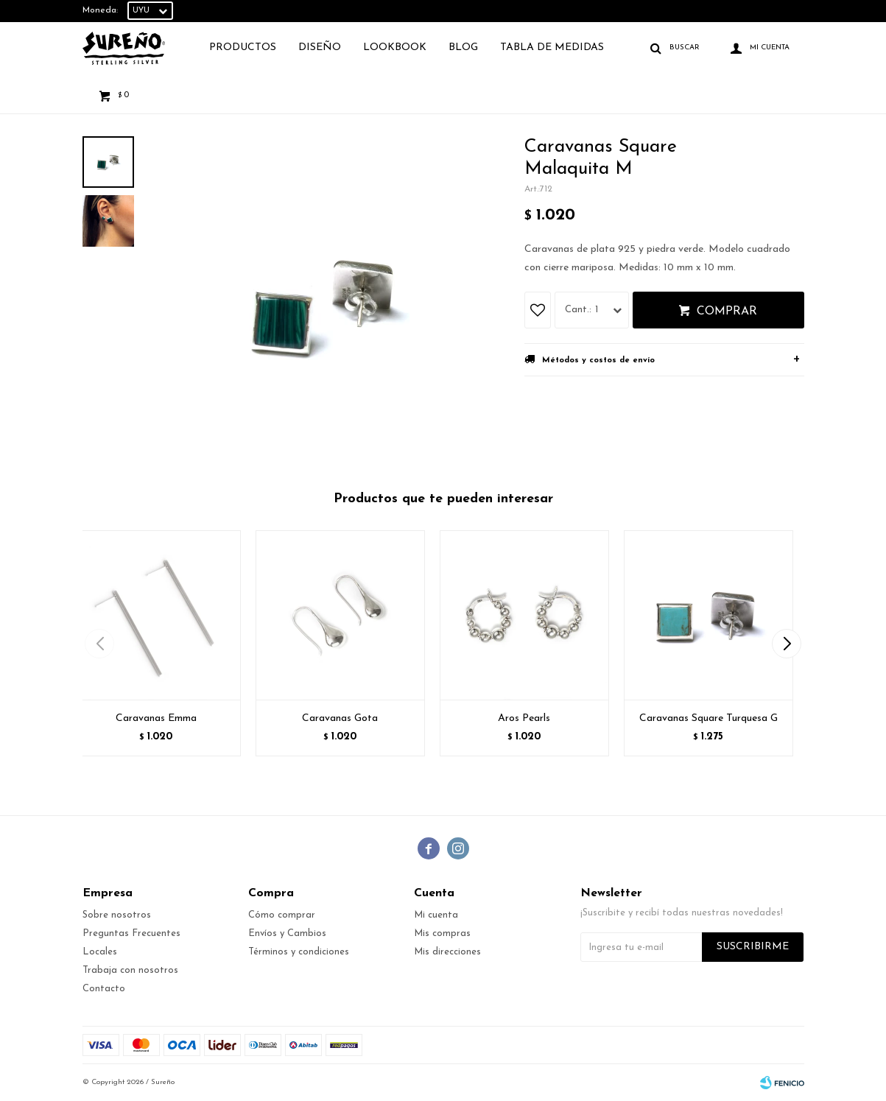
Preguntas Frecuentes (131, 933)
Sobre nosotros (116, 915)
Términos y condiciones (298, 952)
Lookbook (394, 47)
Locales (99, 952)
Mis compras (442, 933)
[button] (787, 643)
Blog (463, 47)
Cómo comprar (281, 915)
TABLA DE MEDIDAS (552, 47)
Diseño (319, 47)
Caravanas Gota (340, 718)
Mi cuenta (436, 915)
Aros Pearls (524, 718)
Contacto (103, 988)
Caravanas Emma (156, 718)
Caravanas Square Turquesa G (708, 718)
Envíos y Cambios (287, 933)
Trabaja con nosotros (130, 970)
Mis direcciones (447, 952)
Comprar (727, 311)
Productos (242, 47)
